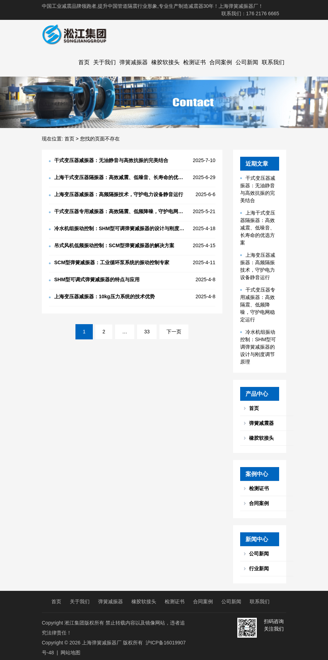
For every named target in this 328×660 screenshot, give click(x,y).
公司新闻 (247, 62)
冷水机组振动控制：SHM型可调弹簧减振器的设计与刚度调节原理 (258, 347)
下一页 (173, 331)
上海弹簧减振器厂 (101, 642)
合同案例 (220, 62)
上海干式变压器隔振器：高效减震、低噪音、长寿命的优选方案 (257, 227)
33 (147, 331)
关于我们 (104, 62)
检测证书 (194, 62)
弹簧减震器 (261, 423)
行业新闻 (259, 568)
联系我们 (273, 62)
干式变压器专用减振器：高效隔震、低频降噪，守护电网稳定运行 (257, 304)
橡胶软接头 (165, 62)
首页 (84, 62)
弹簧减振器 (133, 62)
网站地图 (70, 652)
